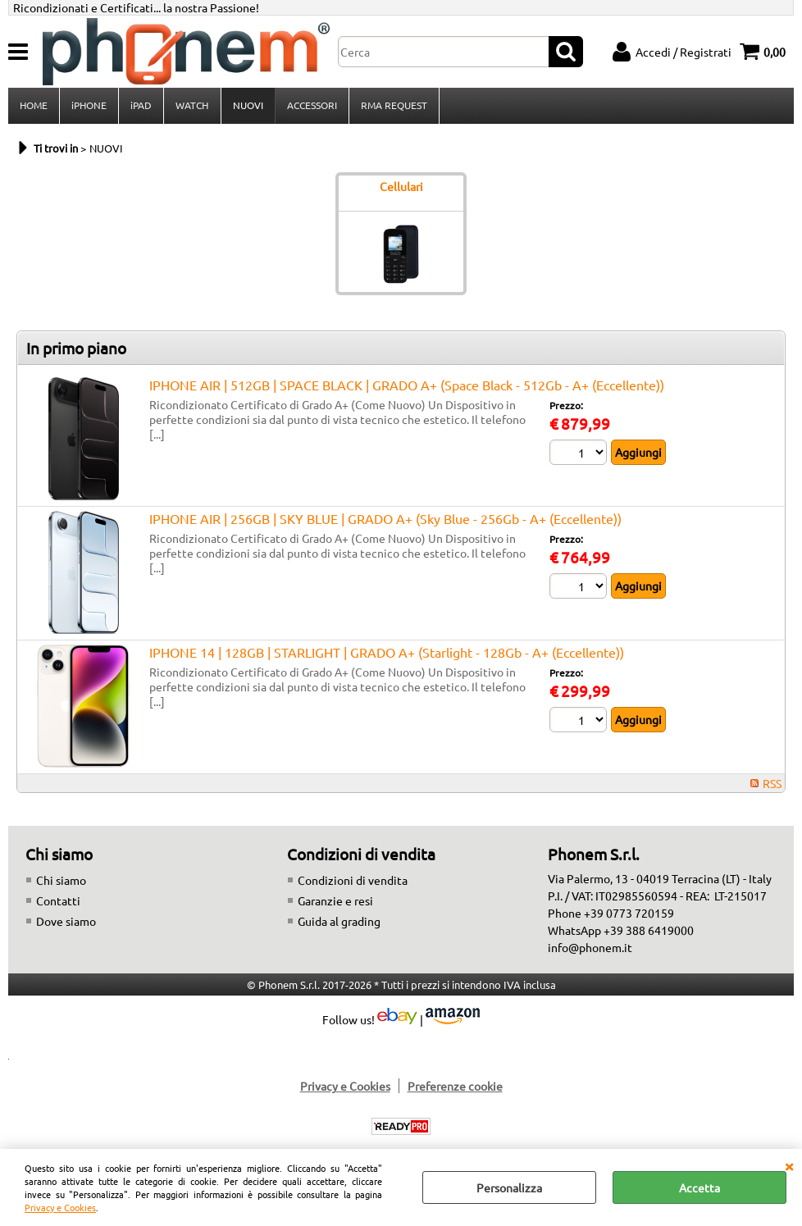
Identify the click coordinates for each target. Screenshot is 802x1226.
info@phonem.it (590, 948)
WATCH (191, 105)
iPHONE (89, 105)
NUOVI (247, 105)
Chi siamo (61, 881)
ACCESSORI (311, 105)
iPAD (141, 105)
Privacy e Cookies (60, 1207)
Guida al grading (339, 922)
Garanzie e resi (335, 902)
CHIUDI (789, 1165)
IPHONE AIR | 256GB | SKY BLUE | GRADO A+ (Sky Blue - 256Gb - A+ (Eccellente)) (385, 520)
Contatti (58, 902)
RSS (772, 784)
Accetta (699, 1187)
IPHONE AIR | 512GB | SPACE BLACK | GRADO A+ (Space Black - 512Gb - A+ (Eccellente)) (406, 386)
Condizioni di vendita (353, 881)
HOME (34, 105)
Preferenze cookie (455, 1087)
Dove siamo (66, 922)
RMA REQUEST (393, 105)
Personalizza (509, 1187)
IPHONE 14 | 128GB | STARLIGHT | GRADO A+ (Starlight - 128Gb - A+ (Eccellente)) (386, 653)
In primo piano (76, 349)
